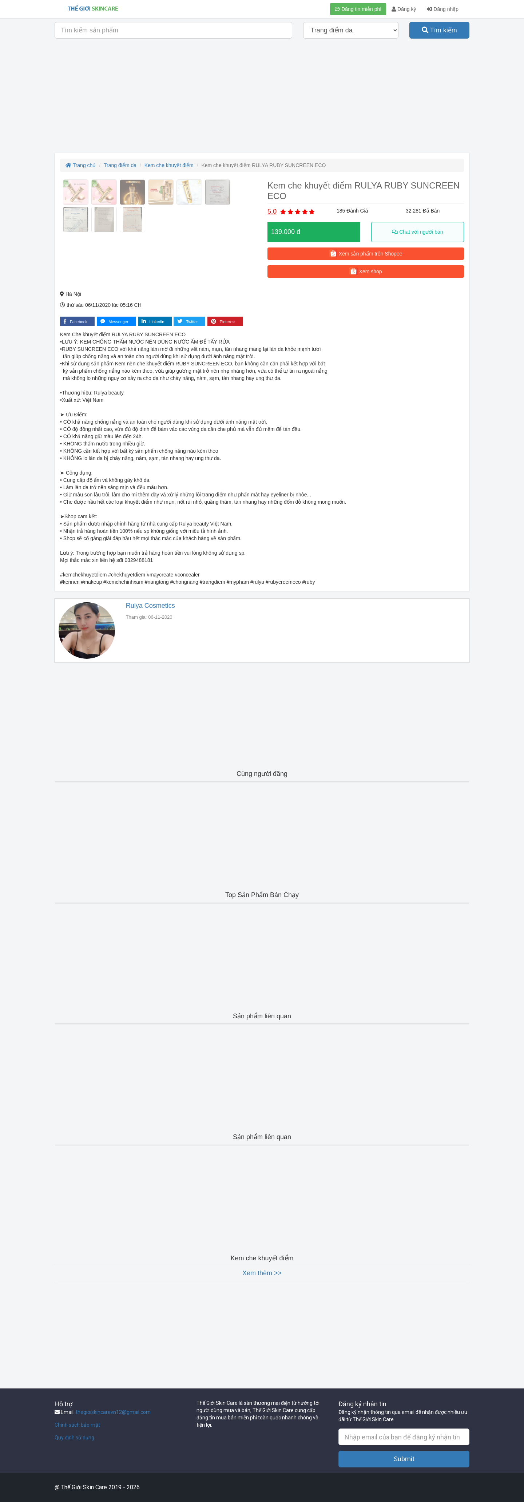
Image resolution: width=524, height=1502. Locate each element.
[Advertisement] (262, 99)
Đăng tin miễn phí (358, 9)
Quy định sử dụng (74, 1437)
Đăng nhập (442, 9)
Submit (404, 1459)
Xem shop (365, 271)
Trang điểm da (120, 165)
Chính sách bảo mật (77, 1425)
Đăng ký (404, 9)
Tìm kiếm (439, 30)
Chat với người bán (417, 232)
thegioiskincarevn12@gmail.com (113, 1412)
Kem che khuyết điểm (169, 165)
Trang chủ (81, 165)
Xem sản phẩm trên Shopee (365, 253)
